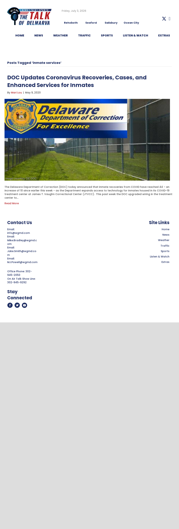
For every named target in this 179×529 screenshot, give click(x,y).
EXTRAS (164, 35)
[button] (164, 18)
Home (165, 229)
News (165, 235)
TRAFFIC (84, 35)
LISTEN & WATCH (135, 35)
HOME (19, 35)
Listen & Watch (159, 256)
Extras (165, 262)
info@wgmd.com (19, 233)
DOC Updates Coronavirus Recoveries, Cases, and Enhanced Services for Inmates (77, 81)
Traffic (165, 246)
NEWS (38, 35)
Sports (107, 35)
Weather (163, 240)
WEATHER (60, 35)
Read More (12, 203)
